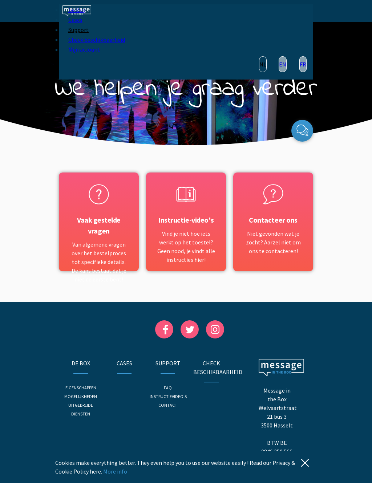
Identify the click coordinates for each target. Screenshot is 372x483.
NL (262, 64)
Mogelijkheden (80, 396)
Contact (167, 405)
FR (303, 64)
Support (78, 29)
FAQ (168, 387)
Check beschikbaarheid (96, 39)
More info (115, 471)
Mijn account (84, 49)
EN (282, 64)
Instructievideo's (168, 396)
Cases (75, 19)
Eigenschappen (80, 387)
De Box (81, 363)
